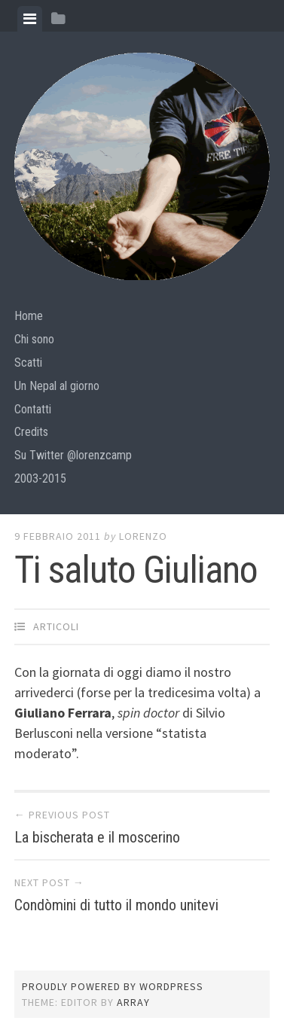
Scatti (28, 362)
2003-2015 (40, 478)
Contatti (32, 409)
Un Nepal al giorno (56, 386)
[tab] (29, 19)
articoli (56, 626)
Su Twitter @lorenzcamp (73, 455)
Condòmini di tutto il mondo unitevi (116, 905)
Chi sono (34, 339)
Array (133, 1002)
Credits (31, 432)
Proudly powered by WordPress (112, 986)
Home (28, 316)
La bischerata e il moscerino (97, 837)
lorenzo (143, 536)
